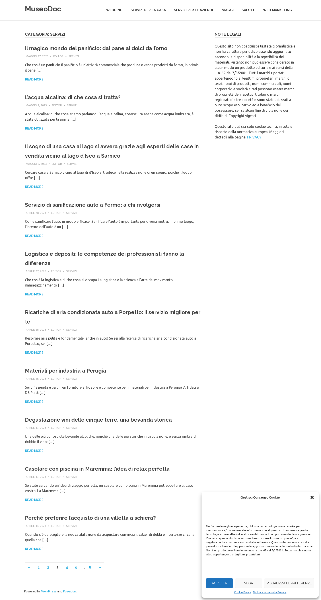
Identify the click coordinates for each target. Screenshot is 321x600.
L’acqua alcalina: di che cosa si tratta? (81, 97)
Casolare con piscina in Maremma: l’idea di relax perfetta (110, 468)
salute (248, 10)
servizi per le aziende (194, 10)
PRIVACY (254, 137)
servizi (73, 56)
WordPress (49, 591)
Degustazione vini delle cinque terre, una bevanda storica (112, 419)
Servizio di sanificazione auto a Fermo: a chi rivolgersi (105, 204)
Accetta (219, 583)
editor (58, 56)
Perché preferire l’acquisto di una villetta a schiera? (102, 517)
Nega (248, 583)
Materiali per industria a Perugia (73, 370)
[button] (312, 497)
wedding (114, 10)
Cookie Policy (242, 592)
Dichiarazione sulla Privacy (269, 592)
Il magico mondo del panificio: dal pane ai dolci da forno (109, 48)
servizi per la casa (148, 10)
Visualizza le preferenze (289, 583)
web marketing (277, 10)
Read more (34, 79)
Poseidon (69, 591)
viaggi (228, 10)
